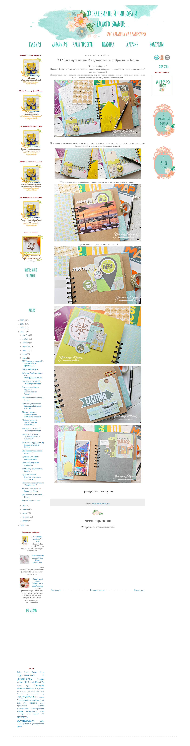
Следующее (55, 590)
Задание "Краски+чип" (31, 501)
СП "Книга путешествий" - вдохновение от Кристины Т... (33, 363)
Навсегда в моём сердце (35, 691)
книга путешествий (99, 504)
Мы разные (39, 689)
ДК (25, 682)
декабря (25, 335)
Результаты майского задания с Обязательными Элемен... (30, 390)
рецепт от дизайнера (32, 724)
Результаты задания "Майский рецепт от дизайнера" (31, 436)
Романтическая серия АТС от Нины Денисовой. (37, 559)
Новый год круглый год (30, 694)
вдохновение (38, 700)
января (25, 521)
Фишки (41, 697)
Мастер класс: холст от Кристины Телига (31, 490)
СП (108, 504)
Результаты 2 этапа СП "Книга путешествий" (31, 382)
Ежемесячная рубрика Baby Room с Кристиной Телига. (33, 445)
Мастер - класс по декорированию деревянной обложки (31, 414)
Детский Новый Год (36, 682)
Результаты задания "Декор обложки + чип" (33, 484)
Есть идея (23, 686)
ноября (25, 339)
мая (24, 505)
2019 (22, 324)
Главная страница (97, 590)
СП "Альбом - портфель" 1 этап (37, 539)
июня (24, 358)
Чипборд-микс (23, 700)
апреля (25, 509)
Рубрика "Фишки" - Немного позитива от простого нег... (31, 477)
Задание (39, 685)
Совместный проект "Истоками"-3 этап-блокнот (37, 582)
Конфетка (30, 689)
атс (31, 700)
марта (25, 513)
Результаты (24, 696)
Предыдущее (139, 590)
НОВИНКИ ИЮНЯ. (30, 369)
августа (25, 350)
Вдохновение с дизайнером (30, 677)
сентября (26, 346)
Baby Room (23, 672)
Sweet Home (38, 672)
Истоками (21, 689)
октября (25, 343)
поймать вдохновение (25, 718)
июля (24, 354)
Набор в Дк (21, 691)
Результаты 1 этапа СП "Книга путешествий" (31, 429)
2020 (22, 320)
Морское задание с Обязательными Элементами (29, 422)
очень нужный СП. (35, 714)
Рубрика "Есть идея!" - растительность (31, 458)
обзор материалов (27, 711)
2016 (22, 526)
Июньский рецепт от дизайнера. (30, 464)
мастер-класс (38, 708)
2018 (22, 328)
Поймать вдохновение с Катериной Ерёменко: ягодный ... (31, 406)
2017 (22, 332)
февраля (25, 517)
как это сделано (27, 703)
